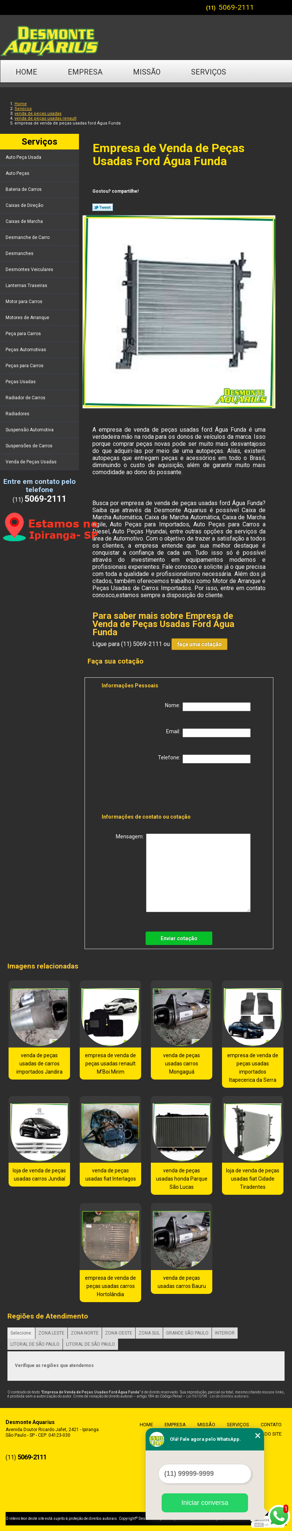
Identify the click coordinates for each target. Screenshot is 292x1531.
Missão (147, 71)
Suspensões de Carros (30, 445)
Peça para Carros (24, 333)
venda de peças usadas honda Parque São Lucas (181, 1179)
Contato (32, 95)
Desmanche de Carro (28, 237)
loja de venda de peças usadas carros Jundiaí (39, 1175)
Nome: (208, 706)
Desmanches (20, 253)
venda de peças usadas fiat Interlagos (110, 1175)
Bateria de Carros (24, 189)
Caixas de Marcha (25, 221)
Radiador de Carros (26, 397)
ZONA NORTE (85, 1333)
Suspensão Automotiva (30, 429)
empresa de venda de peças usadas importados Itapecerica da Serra (252, 1067)
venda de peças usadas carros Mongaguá (181, 1063)
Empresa (85, 71)
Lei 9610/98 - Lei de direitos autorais (217, 1396)
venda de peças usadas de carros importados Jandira (39, 1063)
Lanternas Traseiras (27, 285)
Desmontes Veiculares (30, 269)
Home (26, 71)
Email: (208, 732)
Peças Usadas (21, 381)
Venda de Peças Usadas (32, 461)
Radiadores (18, 413)
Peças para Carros (25, 365)
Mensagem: (183, 873)
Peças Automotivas (26, 349)
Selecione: (21, 1333)
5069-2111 (236, 7)
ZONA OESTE (118, 1333)
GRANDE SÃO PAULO (187, 1333)
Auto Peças (18, 173)
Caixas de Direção (25, 205)
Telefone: (204, 759)
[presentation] (149, 789)
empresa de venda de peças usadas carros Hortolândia (110, 1286)
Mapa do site (264, 1434)
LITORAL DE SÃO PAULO (35, 1344)
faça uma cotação (199, 644)
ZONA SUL (149, 1333)
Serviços (208, 71)
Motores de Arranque (28, 317)
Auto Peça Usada (24, 157)
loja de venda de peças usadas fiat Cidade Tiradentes (252, 1179)
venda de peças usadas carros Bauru (182, 1282)
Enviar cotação (179, 938)
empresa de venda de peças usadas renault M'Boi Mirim (110, 1063)
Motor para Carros (25, 301)
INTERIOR (225, 1333)
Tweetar (102, 207)
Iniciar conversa (204, 1502)
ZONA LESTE (51, 1333)
